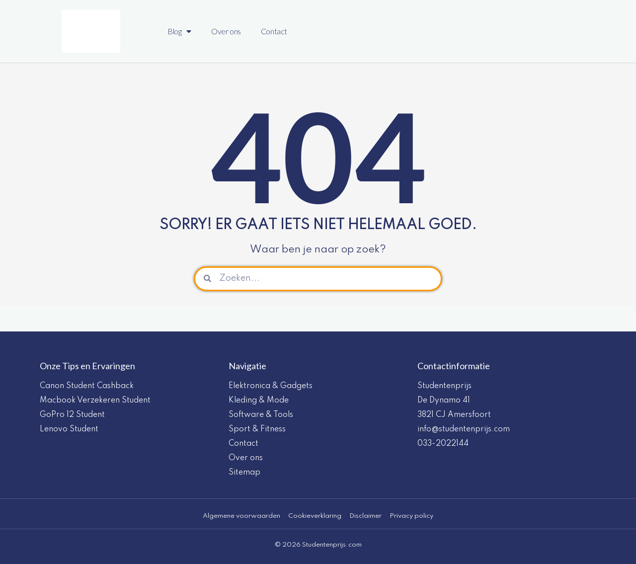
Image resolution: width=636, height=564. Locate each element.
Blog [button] (179, 31)
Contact (274, 31)
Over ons (226, 31)
